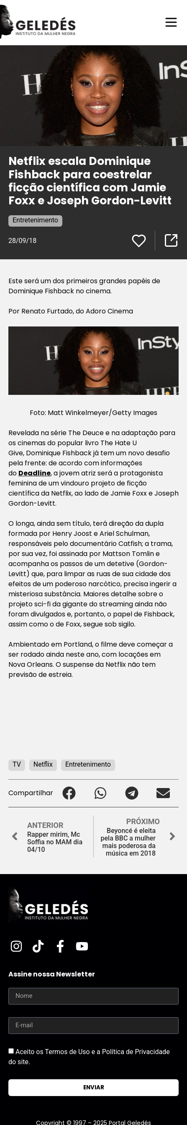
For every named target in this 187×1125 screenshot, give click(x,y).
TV (17, 764)
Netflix (43, 764)
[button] (69, 793)
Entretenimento (35, 220)
